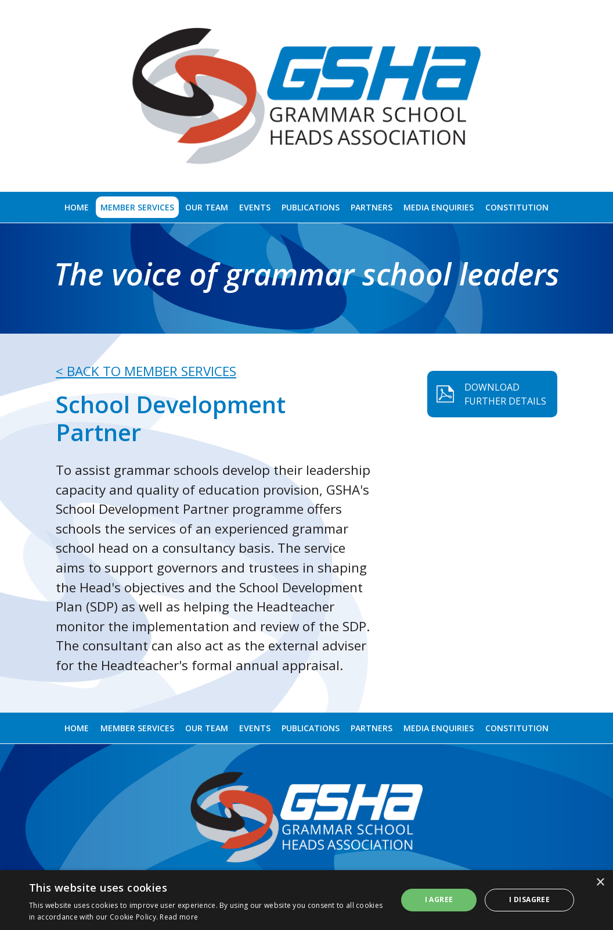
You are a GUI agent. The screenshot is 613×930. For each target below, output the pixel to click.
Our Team (206, 207)
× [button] (600, 882)
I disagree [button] (529, 899)
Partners (371, 207)
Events (255, 207)
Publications (311, 207)
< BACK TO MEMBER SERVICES (146, 371)
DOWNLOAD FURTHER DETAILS (553, 394)
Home (76, 207)
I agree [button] (439, 899)
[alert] (306, 900)
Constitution (517, 207)
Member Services (137, 207)
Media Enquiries (438, 207)
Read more (179, 917)
